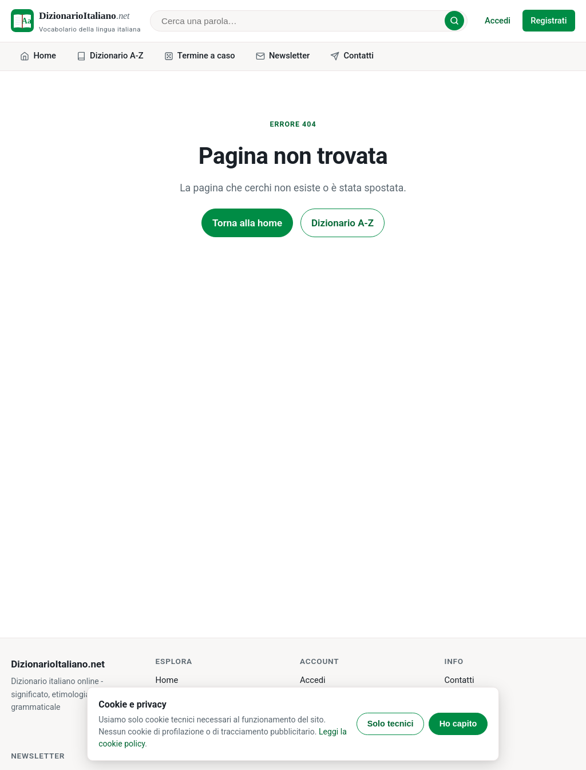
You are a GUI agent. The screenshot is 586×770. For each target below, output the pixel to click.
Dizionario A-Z (342, 223)
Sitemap (459, 730)
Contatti (459, 680)
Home (167, 680)
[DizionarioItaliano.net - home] (76, 20)
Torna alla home (247, 223)
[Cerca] (454, 20)
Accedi (497, 20)
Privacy (458, 697)
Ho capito (458, 723)
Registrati (548, 20)
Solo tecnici (390, 723)
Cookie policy (469, 713)
